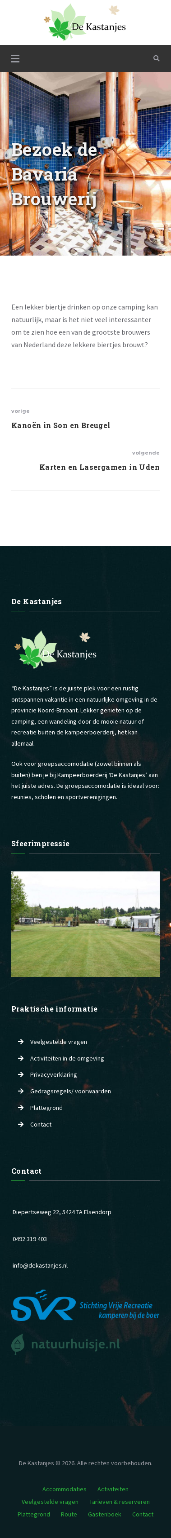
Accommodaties (64, 1489)
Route (69, 1514)
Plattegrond (46, 1108)
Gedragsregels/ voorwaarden (70, 1091)
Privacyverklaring (53, 1074)
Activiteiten (113, 1489)
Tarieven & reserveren (119, 1502)
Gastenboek (104, 1514)
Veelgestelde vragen (58, 1042)
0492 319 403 (30, 1239)
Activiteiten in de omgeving (67, 1058)
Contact (40, 1124)
